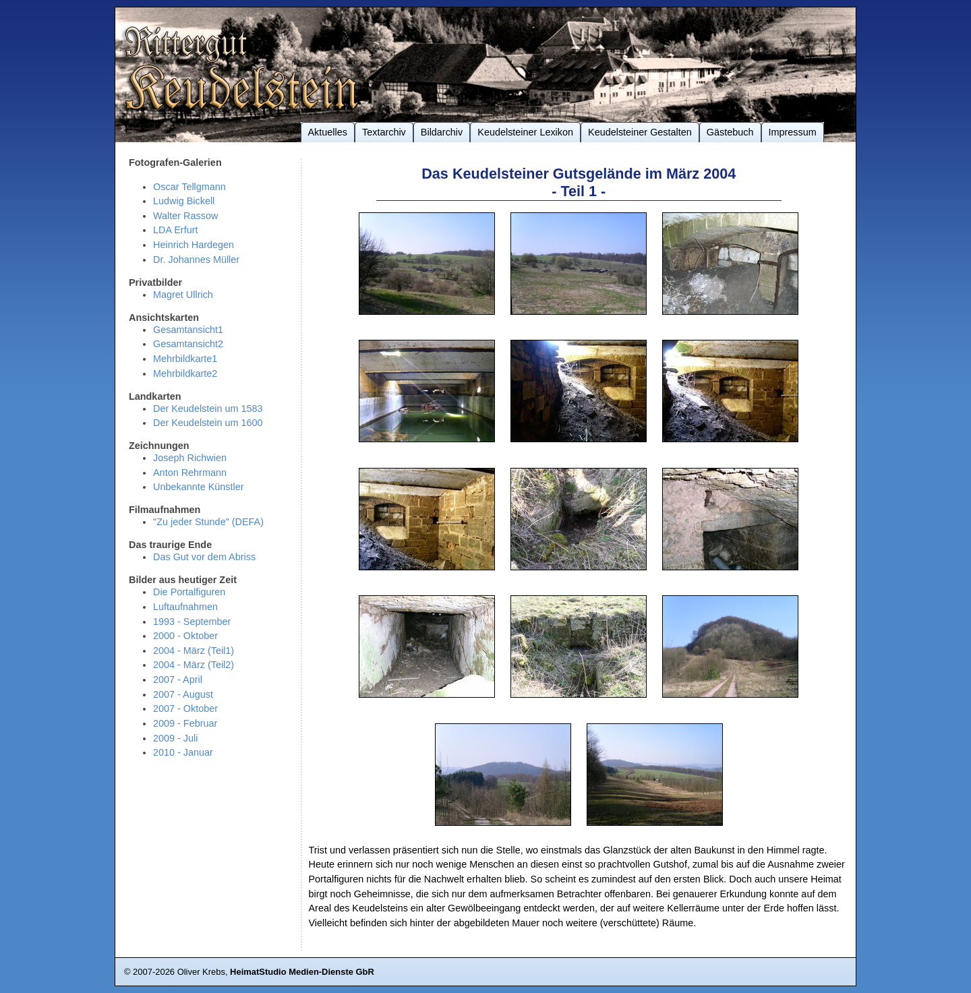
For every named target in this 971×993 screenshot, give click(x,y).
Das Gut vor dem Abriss (204, 556)
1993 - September (192, 621)
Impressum (793, 132)
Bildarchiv (442, 132)
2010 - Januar (183, 752)
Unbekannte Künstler (198, 486)
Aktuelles (327, 132)
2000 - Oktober (185, 635)
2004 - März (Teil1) (193, 650)
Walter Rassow (185, 215)
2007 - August (183, 694)
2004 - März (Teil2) (193, 664)
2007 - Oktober (185, 708)
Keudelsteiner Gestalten (640, 132)
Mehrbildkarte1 (185, 358)
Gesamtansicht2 (188, 343)
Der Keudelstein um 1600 (208, 422)
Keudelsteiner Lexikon (525, 132)
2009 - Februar (185, 723)
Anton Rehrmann (190, 472)
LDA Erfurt (175, 229)
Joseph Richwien (190, 457)
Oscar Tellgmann (189, 186)
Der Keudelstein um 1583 (208, 408)
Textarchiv (384, 132)
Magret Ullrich (183, 294)
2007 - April (177, 679)
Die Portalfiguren (189, 591)
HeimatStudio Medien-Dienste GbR (302, 972)
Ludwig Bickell (183, 200)
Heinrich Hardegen (193, 244)
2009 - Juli (175, 738)
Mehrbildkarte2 (185, 373)
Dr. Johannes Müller (196, 259)
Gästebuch (730, 132)
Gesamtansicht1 (188, 329)
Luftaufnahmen (185, 606)
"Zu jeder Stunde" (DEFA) (208, 521)
